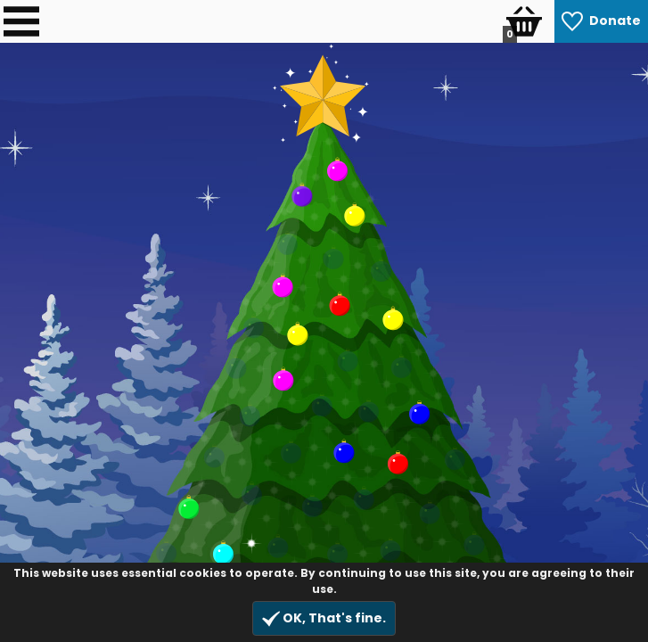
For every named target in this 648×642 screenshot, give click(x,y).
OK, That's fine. (324, 618)
